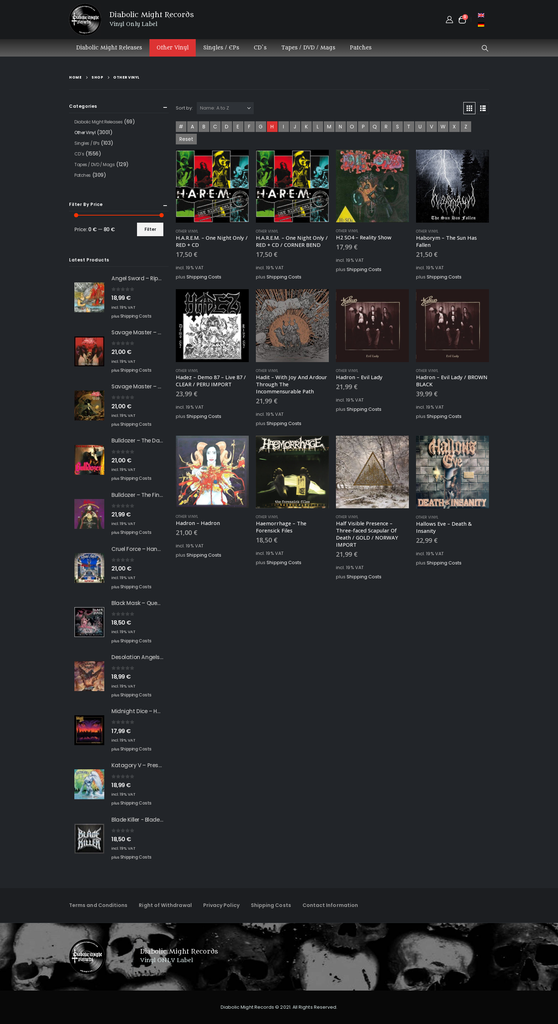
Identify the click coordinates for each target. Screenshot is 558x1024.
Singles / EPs (221, 48)
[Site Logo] (85, 20)
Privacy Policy (221, 905)
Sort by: (184, 108)
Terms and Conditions (98, 905)
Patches (361, 48)
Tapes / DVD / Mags (308, 48)
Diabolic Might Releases (109, 48)
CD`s (260, 48)
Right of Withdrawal (165, 905)
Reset (186, 139)
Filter (150, 229)
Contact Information (330, 905)
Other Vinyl (173, 48)
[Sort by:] (225, 108)
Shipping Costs (203, 277)
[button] (485, 48)
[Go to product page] (212, 186)
